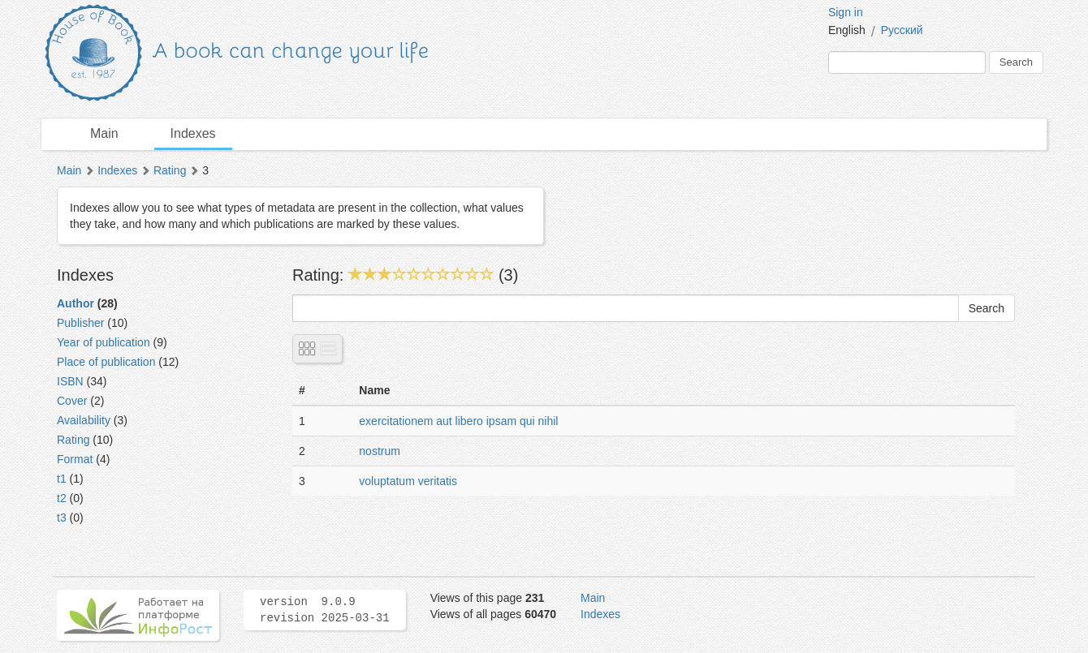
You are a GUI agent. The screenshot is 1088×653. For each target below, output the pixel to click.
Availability (83, 420)
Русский (902, 30)
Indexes (193, 133)
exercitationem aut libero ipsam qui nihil (458, 421)
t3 (62, 517)
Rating (169, 170)
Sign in (845, 12)
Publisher (80, 322)
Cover (72, 400)
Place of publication (106, 361)
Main (104, 133)
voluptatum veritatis (408, 481)
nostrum (379, 451)
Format (75, 459)
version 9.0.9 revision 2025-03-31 (325, 610)
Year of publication (103, 342)
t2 (62, 498)
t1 (62, 478)
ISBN (70, 381)
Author (75, 303)
